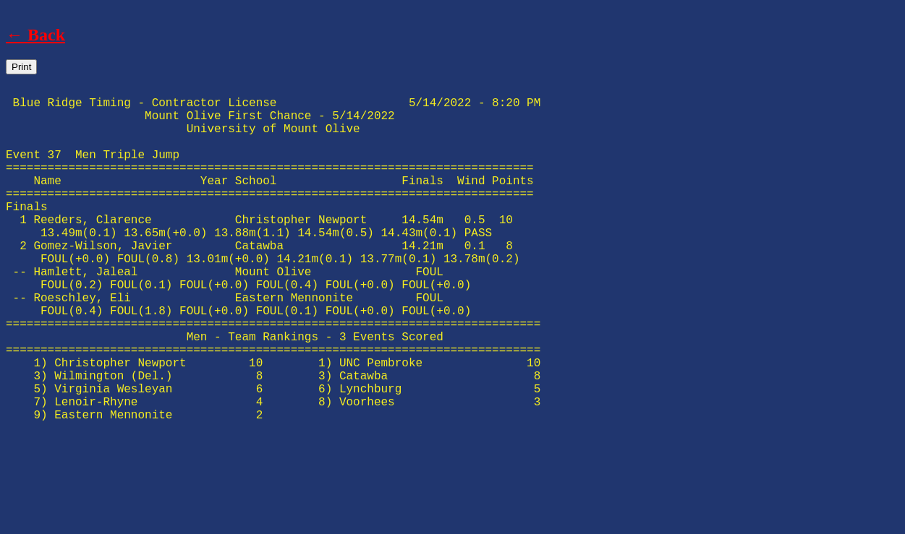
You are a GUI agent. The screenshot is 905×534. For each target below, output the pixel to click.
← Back (35, 34)
